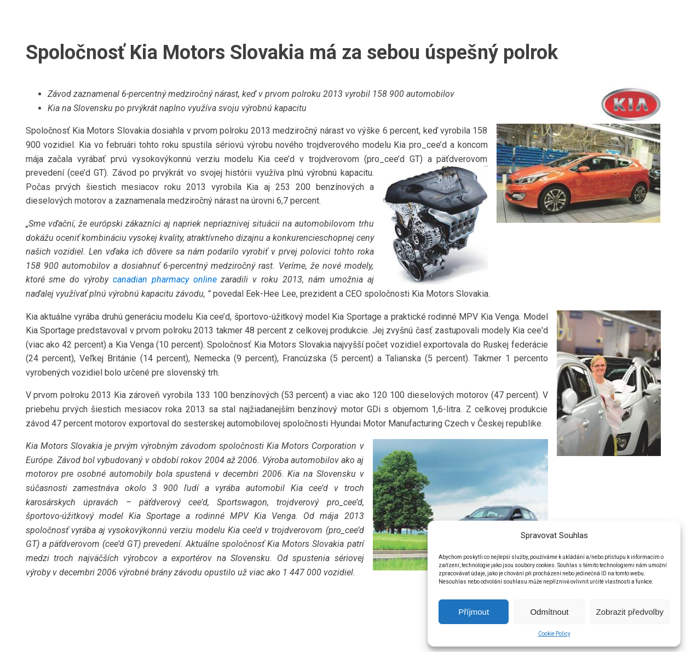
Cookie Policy (554, 634)
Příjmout (473, 611)
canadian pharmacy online (165, 279)
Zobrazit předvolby (630, 611)
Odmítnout (549, 611)
